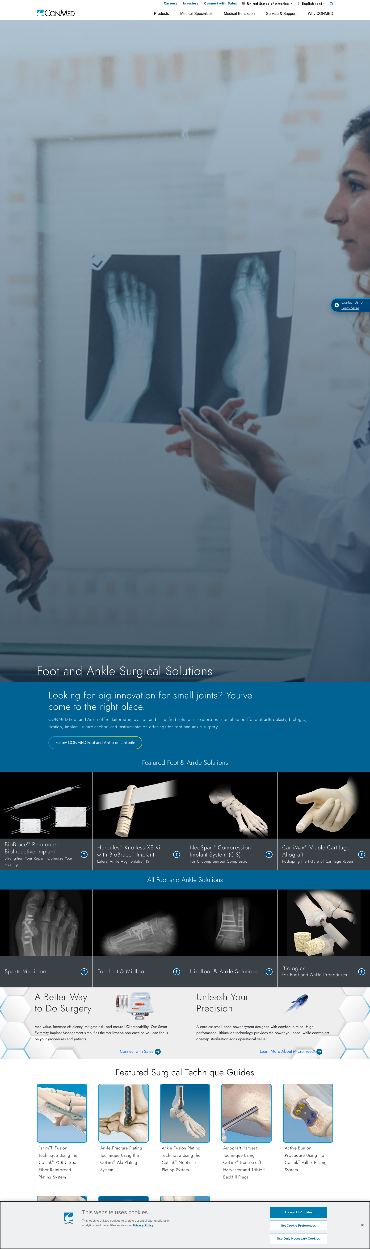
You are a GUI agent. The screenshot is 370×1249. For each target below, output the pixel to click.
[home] (56, 12)
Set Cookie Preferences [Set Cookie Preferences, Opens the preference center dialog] (298, 1225)
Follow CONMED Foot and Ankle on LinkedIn (95, 742)
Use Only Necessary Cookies (298, 1238)
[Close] (362, 1225)
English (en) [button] (309, 3)
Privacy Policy (143, 1225)
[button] (267, 4)
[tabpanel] (185, 821)
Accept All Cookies (298, 1212)
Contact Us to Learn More (348, 305)
